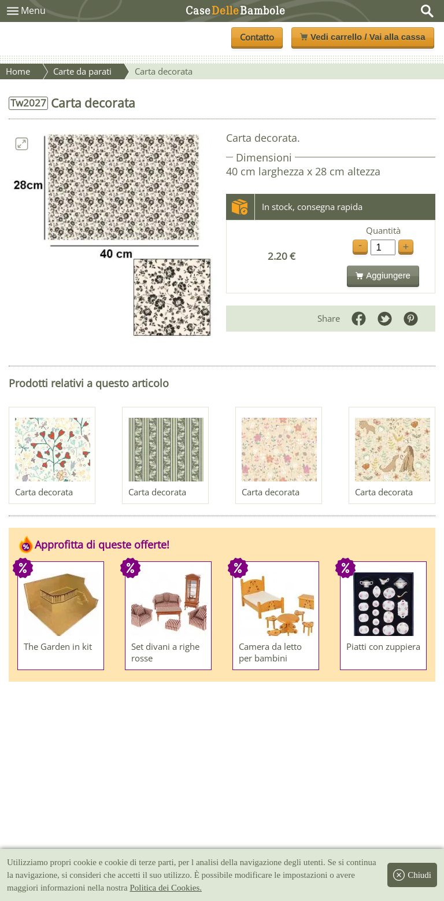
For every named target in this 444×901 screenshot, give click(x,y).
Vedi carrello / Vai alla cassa (362, 37)
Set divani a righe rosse (165, 652)
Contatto (257, 37)
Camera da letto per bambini (270, 652)
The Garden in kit (58, 646)
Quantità (383, 230)
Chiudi (412, 875)
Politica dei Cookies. (166, 887)
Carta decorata (44, 492)
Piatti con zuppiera (383, 646)
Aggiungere (383, 275)
